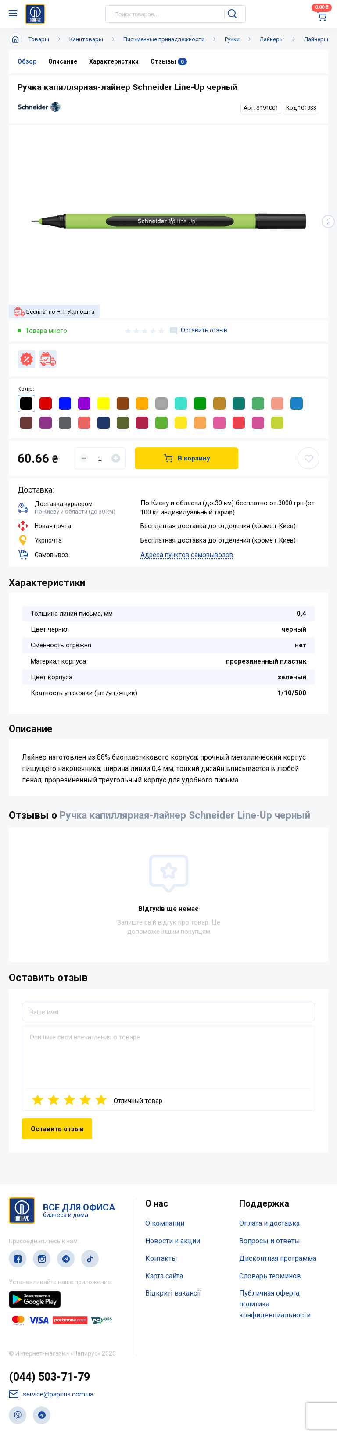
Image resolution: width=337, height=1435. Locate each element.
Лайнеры (272, 39)
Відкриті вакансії (173, 1293)
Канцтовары (86, 39)
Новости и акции (172, 1241)
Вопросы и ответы (269, 1241)
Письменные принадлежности (163, 39)
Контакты (161, 1258)
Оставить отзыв (198, 331)
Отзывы (169, 61)
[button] (328, 221)
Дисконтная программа (277, 1258)
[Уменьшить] (83, 458)
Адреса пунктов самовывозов (186, 555)
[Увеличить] (115, 458)
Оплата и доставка (269, 1223)
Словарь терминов (270, 1276)
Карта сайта (164, 1276)
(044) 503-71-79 (49, 1377)
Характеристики (114, 61)
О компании (164, 1223)
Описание (62, 61)
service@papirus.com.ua (51, 1394)
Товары (39, 39)
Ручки (232, 39)
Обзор (27, 61)
